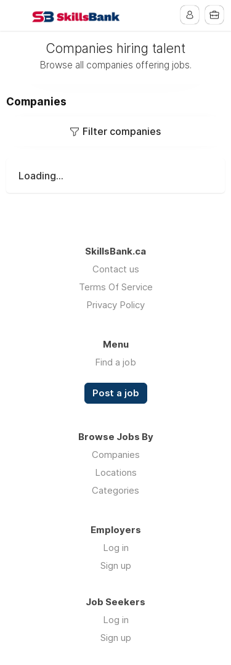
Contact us (115, 269)
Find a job (115, 362)
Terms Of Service (116, 287)
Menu (16, 15)
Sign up (115, 565)
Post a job (115, 393)
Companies (116, 454)
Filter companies (122, 131)
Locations (116, 472)
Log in (116, 547)
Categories (115, 490)
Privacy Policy (115, 305)
